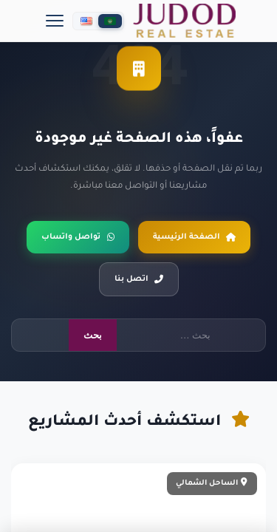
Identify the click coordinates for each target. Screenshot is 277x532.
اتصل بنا (138, 279)
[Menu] (54, 20)
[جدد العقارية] (184, 21)
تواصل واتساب (78, 237)
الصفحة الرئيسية (194, 237)
